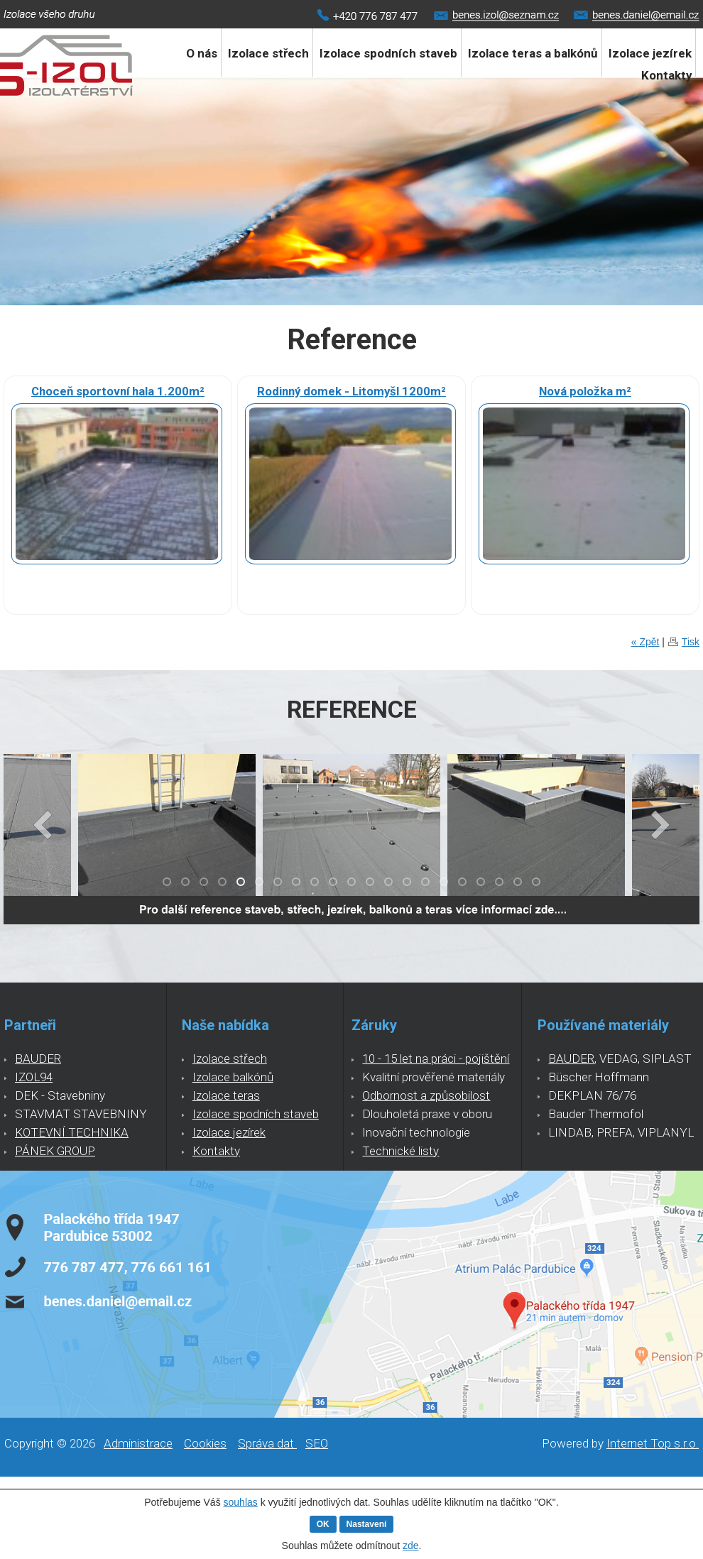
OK (323, 1524)
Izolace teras (226, 1095)
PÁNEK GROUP (55, 1151)
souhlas (241, 1502)
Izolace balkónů (232, 1077)
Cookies (205, 1443)
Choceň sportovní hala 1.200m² (118, 391)
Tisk (690, 641)
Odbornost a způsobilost (426, 1095)
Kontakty (666, 75)
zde (411, 1545)
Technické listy (400, 1151)
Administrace (138, 1443)
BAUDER (38, 1058)
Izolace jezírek (229, 1132)
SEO (316, 1443)
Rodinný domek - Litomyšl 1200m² (351, 391)
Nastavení (367, 1524)
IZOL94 (34, 1077)
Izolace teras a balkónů (533, 53)
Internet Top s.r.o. (652, 1443)
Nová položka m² (585, 391)
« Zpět (645, 641)
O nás (201, 53)
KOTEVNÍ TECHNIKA (72, 1132)
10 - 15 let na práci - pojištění (435, 1058)
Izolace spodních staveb (388, 53)
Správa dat (267, 1443)
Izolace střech (268, 53)
